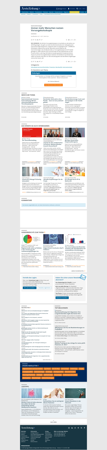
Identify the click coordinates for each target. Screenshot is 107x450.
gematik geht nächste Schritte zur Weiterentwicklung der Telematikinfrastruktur (34, 329)
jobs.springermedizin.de (59, 436)
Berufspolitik (59, 67)
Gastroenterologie (67, 67)
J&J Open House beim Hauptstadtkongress (71, 141)
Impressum (33, 439)
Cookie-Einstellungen (35, 437)
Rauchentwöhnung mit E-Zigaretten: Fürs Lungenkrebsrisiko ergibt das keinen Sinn (35, 357)
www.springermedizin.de (60, 433)
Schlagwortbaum (35, 433)
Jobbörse (23, 442)
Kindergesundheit (58, 372)
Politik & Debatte (74, 12)
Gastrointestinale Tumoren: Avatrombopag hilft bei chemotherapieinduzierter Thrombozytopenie (30, 101)
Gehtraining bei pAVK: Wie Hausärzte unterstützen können (35, 349)
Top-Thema (47, 369)
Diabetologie (74, 369)
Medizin (32, 12)
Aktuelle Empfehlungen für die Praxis (53, 180)
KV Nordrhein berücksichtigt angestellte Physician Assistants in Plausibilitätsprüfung (36, 325)
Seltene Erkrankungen (47, 378)
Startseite (23, 433)
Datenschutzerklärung (36, 436)
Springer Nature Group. (50, 448)
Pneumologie (57, 375)
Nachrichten (25, 12)
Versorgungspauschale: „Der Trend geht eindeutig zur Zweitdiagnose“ (33, 343)
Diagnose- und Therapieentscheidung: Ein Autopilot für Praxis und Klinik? (35, 337)
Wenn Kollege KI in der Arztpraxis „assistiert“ (31, 317)
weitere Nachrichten (47, 360)
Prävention (52, 67)
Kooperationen (59, 12)
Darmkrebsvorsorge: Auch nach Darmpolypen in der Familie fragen (75, 100)
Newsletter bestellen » (62, 298)
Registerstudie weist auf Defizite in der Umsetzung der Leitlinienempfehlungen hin (31, 249)
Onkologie (39, 375)
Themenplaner (48, 434)
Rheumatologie (36, 378)
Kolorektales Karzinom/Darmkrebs (40, 67)
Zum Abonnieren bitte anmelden (53, 85)
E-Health (81, 369)
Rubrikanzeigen (48, 436)
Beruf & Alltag (55, 369)
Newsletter (47, 440)
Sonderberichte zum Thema (32, 233)
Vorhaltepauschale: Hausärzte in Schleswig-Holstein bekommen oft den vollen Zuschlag (36, 353)
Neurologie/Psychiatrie (29, 375)
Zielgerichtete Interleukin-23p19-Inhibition (53, 249)
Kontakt (32, 440)
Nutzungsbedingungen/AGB (37, 434)
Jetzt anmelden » (29, 288)
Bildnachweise (34, 442)
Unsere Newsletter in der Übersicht (73, 402)
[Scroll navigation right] (85, 12)
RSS (46, 442)
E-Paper (47, 439)
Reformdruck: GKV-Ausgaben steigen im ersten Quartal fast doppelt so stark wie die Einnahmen (35, 321)
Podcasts (45, 12)
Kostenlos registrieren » (45, 288)
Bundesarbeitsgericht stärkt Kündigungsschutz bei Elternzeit (35, 346)
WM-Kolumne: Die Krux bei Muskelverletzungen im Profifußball (34, 311)
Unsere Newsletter (29, 366)
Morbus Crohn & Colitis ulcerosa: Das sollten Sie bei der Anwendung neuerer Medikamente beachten (31, 405)
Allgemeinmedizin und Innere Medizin (32, 369)
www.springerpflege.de (59, 434)
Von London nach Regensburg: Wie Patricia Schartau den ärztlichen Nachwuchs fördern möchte (34, 314)
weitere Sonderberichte (79, 271)
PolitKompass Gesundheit (70, 375)
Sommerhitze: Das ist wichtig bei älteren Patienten (53, 402)
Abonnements (48, 437)
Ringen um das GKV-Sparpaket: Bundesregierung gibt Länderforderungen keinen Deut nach (33, 333)
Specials (51, 12)
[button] (84, 9)
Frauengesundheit (27, 372)
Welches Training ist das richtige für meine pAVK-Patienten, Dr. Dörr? (70, 344)
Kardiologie (49, 372)
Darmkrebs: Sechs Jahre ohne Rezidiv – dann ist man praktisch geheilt (53, 100)
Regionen (66, 12)
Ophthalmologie (48, 375)
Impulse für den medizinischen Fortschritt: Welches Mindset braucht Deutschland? (53, 144)
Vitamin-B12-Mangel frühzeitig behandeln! (31, 180)
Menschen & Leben (70, 372)
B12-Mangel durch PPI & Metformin (72, 180)
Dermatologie (65, 369)
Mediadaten (48, 433)
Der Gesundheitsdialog (29, 140)
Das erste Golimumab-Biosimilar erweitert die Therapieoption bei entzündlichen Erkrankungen (75, 248)
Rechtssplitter (26, 378)
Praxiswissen (38, 12)
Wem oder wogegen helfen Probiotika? (30, 340)
